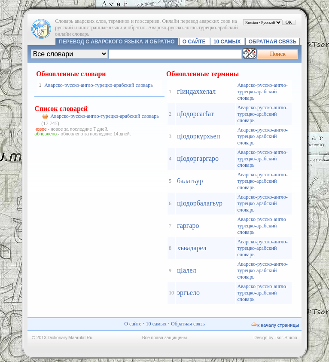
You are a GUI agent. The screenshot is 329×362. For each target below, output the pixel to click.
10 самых (227, 42)
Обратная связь (272, 42)
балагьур (190, 180)
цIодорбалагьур (199, 203)
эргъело (188, 292)
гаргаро (188, 225)
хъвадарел (191, 248)
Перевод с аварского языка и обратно (116, 42)
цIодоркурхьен (198, 136)
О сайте (194, 42)
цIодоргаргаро (198, 158)
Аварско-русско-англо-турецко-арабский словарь (98, 85)
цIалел (186, 270)
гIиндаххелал (196, 91)
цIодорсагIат (195, 113)
